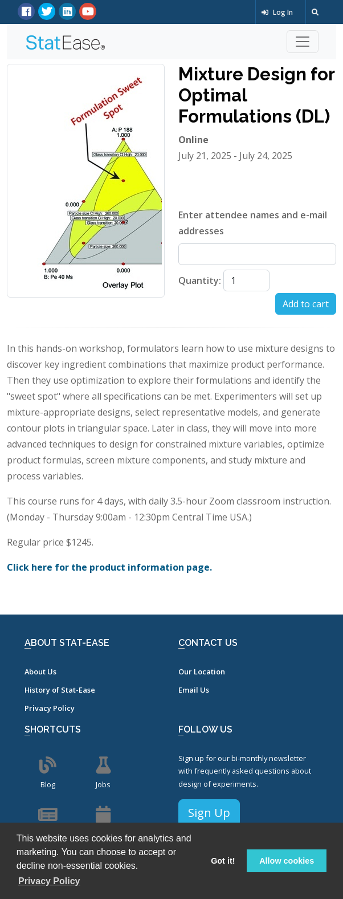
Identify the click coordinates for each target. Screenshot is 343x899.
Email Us (193, 690)
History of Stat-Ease (59, 690)
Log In (277, 12)
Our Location (201, 671)
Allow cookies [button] (286, 860)
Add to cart (306, 304)
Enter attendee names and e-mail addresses (252, 223)
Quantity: (199, 280)
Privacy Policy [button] (49, 881)
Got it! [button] (223, 860)
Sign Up (209, 812)
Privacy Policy (49, 708)
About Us (40, 671)
